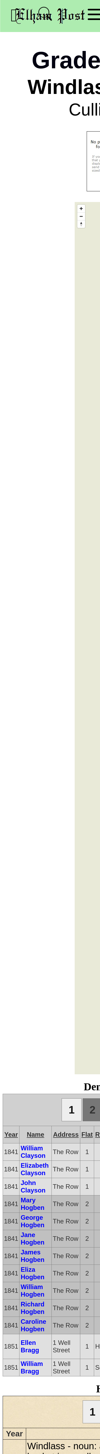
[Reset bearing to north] (81, 224)
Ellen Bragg (30, 1346)
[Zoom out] (81, 216)
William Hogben (32, 1290)
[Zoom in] (81, 208)
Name (35, 1134)
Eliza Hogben (32, 1273)
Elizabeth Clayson (35, 1169)
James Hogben (32, 1256)
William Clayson (33, 1151)
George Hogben (32, 1221)
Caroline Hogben (33, 1325)
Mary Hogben (32, 1204)
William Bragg (32, 1367)
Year (11, 1134)
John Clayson (33, 1186)
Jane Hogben (32, 1238)
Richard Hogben (32, 1308)
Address (66, 1134)
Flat (87, 1134)
